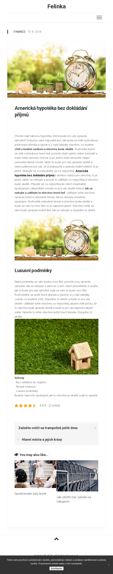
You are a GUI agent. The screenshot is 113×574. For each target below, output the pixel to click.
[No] (108, 565)
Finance (19, 31)
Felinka (56, 6)
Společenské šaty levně (30, 493)
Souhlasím (56, 568)
